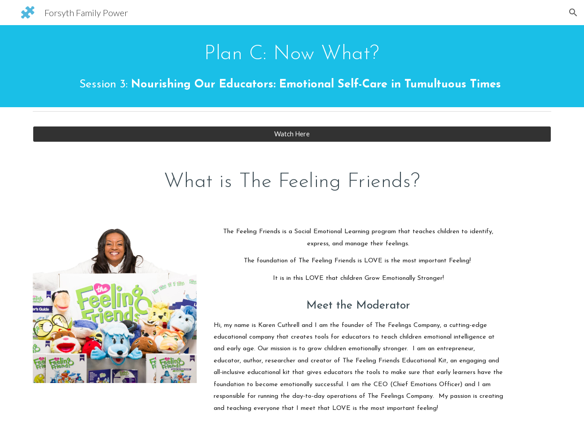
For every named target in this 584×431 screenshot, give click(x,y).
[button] (573, 12)
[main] (292, 66)
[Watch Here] (291, 134)
